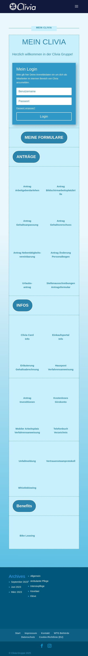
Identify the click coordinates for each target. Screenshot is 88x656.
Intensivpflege (37, 586)
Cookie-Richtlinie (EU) (51, 637)
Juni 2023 (16, 587)
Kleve (33, 596)
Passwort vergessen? (25, 108)
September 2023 (19, 582)
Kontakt (45, 633)
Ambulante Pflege (39, 581)
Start (17, 633)
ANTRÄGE (26, 156)
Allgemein (35, 576)
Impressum (31, 633)
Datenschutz (28, 637)
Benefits (24, 506)
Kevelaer (34, 591)
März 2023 (16, 592)
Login (44, 116)
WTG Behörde (61, 633)
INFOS (23, 305)
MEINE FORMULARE (44, 137)
